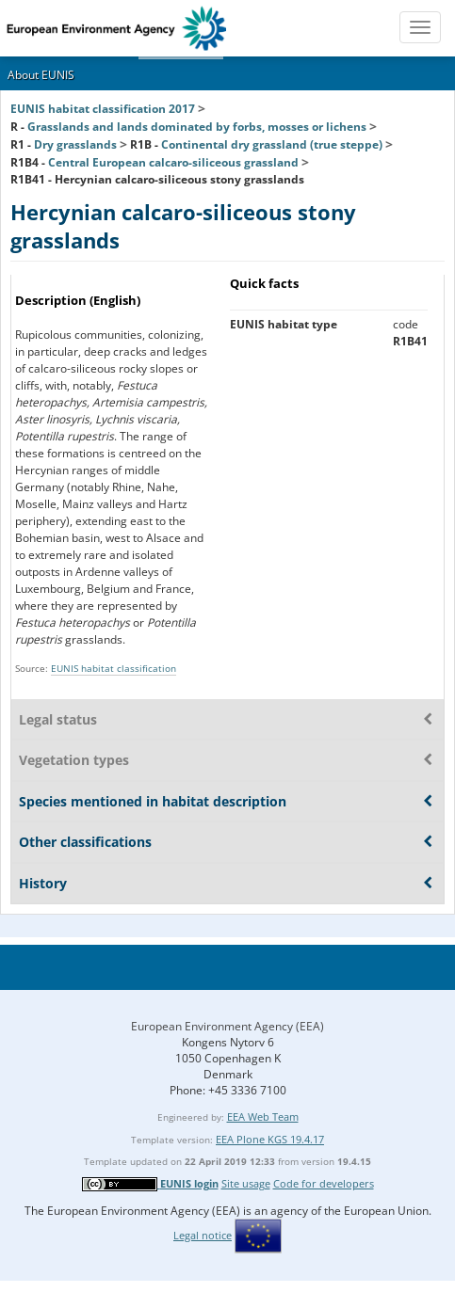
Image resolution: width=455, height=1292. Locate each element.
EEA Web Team (263, 1116)
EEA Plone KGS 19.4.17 (270, 1139)
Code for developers (323, 1183)
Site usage (245, 1183)
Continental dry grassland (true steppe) (271, 144)
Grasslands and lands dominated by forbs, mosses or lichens (196, 127)
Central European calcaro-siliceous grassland (173, 162)
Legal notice (202, 1235)
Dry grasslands (75, 144)
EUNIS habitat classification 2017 (102, 109)
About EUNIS (41, 75)
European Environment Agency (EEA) (227, 1026)
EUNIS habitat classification (113, 668)
